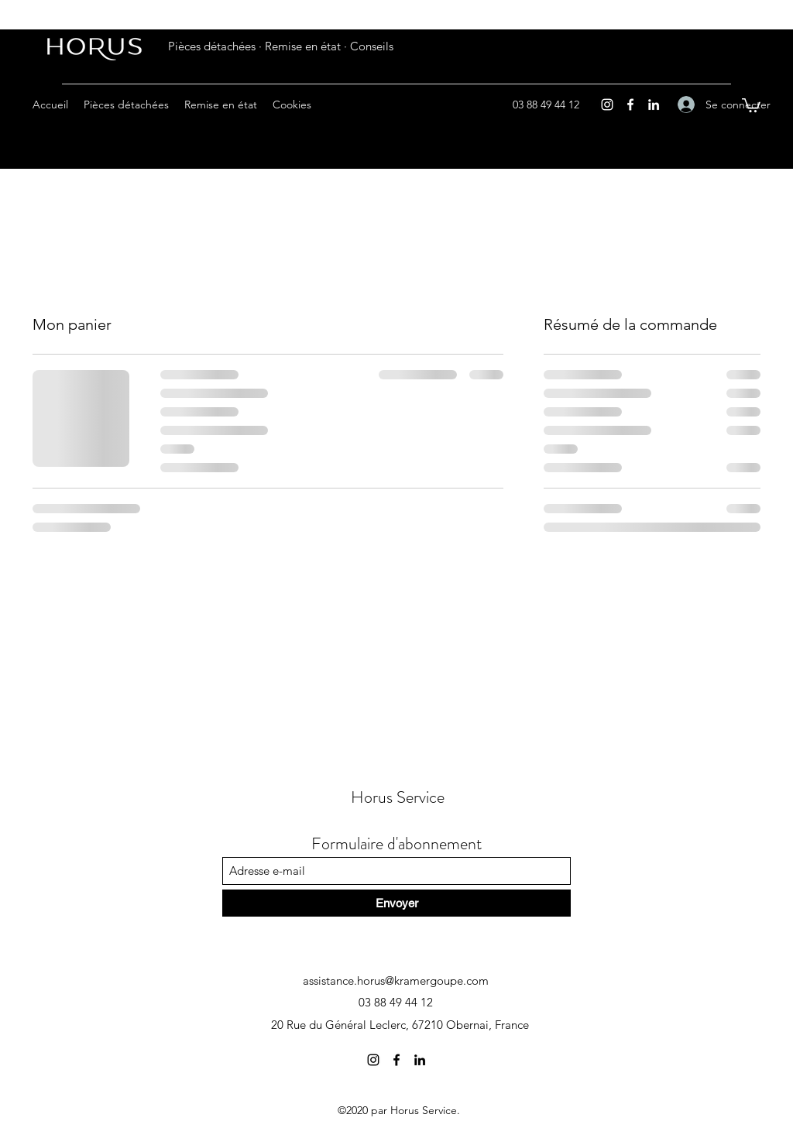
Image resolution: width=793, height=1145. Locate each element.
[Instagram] (607, 104)
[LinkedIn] (653, 104)
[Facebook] (630, 104)
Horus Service (398, 797)
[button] (751, 104)
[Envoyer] (396, 903)
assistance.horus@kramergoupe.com (396, 980)
